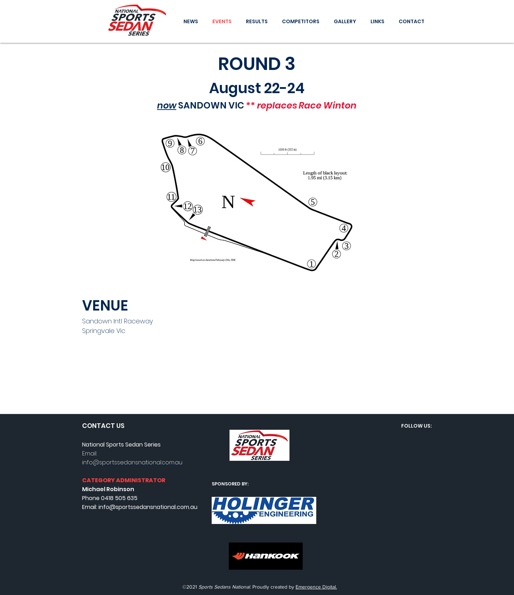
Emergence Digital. (316, 587)
